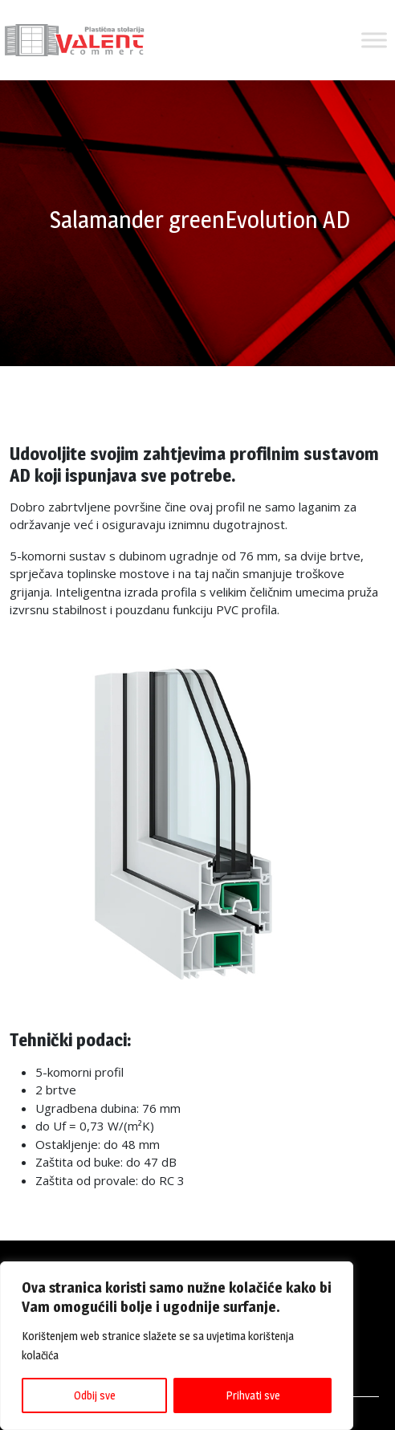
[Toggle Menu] (374, 39)
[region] (176, 1345)
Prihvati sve (253, 1395)
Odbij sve (95, 1395)
